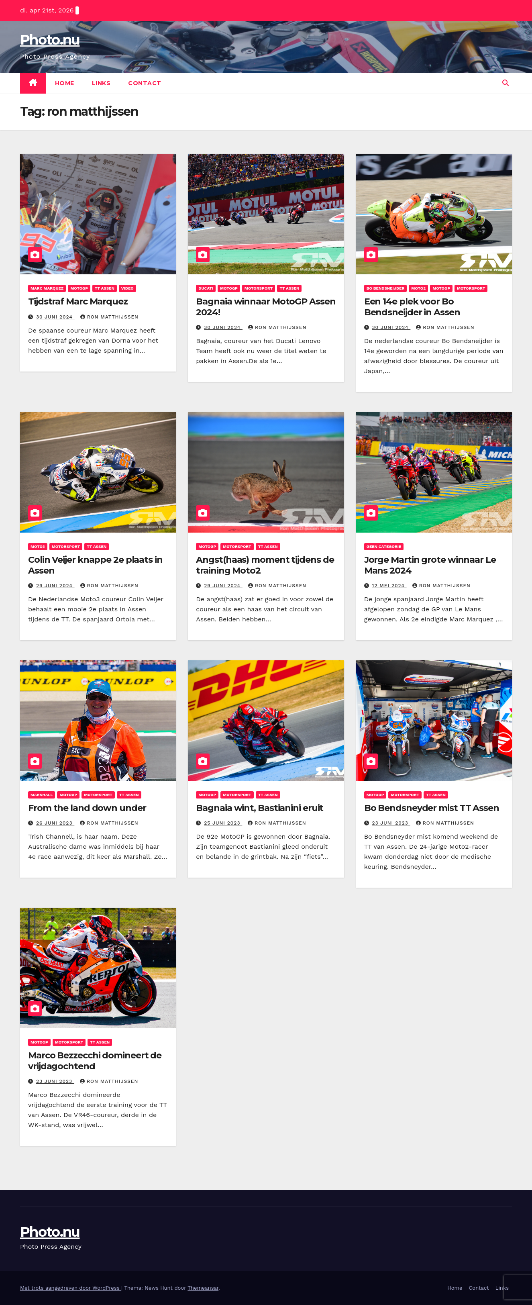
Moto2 (418, 288)
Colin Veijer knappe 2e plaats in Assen (95, 565)
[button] (505, 83)
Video (127, 288)
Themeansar (203, 1288)
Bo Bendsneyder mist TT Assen (431, 808)
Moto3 (38, 546)
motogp (79, 288)
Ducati (205, 288)
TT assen (104, 288)
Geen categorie (384, 546)
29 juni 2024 (55, 585)
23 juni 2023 (391, 823)
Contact (144, 83)
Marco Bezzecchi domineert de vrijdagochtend (94, 1060)
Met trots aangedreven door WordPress (70, 1288)
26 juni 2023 (55, 823)
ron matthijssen (109, 317)
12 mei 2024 (389, 585)
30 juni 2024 (55, 317)
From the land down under (87, 808)
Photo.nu (49, 39)
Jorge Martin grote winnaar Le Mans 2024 (430, 565)
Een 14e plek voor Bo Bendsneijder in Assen (412, 306)
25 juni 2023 (223, 823)
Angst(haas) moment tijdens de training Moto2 (265, 565)
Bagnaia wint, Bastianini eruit (259, 808)
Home (64, 83)
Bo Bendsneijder (386, 288)
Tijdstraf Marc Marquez (78, 301)
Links (101, 83)
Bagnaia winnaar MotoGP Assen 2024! (265, 306)
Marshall (42, 794)
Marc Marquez (47, 288)
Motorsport (259, 288)
